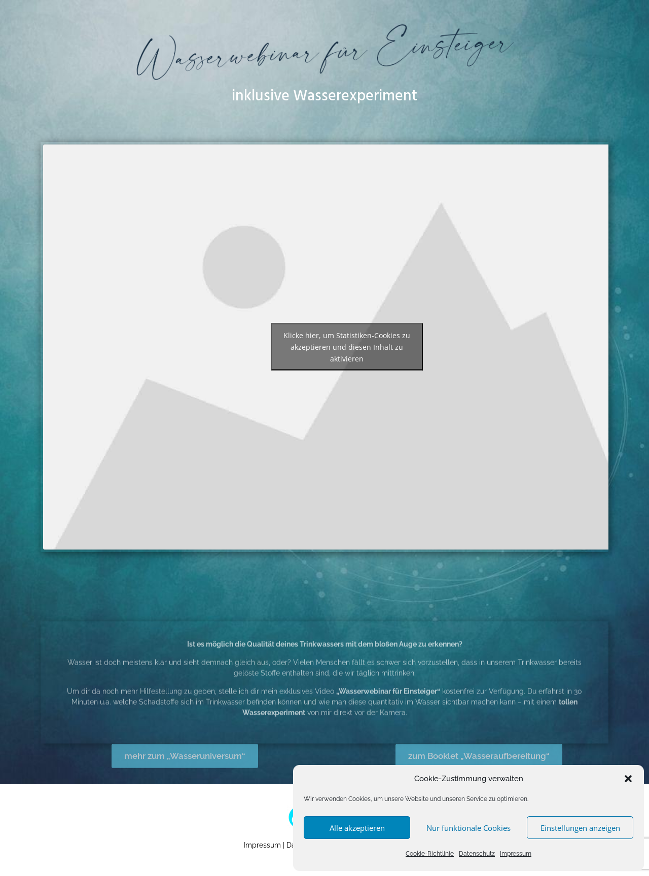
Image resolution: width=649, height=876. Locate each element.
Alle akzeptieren (357, 828)
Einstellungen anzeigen (580, 828)
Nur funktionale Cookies (468, 828)
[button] (628, 779)
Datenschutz (477, 853)
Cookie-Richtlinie (430, 853)
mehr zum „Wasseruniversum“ (184, 770)
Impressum (515, 853)
